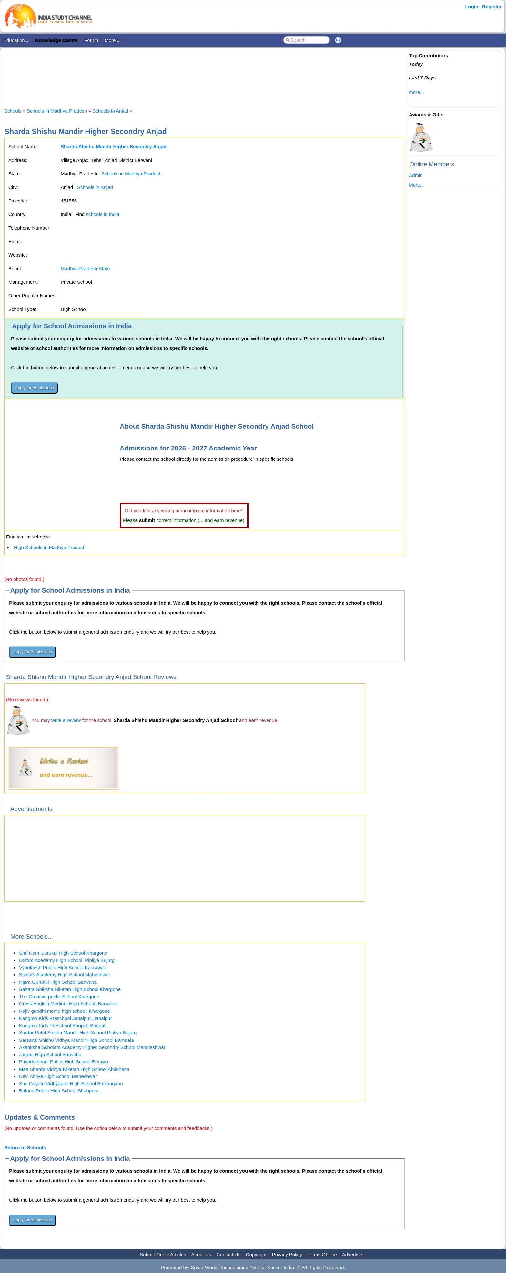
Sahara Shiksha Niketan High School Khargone (70, 989)
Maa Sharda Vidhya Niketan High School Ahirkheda (74, 1069)
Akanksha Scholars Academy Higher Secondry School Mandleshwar (92, 1047)
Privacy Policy (287, 1254)
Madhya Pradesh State (85, 268)
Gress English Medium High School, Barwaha (68, 1003)
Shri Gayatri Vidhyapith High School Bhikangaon (71, 1083)
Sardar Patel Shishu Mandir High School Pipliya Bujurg (78, 1032)
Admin (416, 175)
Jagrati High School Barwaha (50, 1054)
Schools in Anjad (110, 110)
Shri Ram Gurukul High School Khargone (63, 953)
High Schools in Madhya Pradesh (50, 547)
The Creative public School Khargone (59, 996)
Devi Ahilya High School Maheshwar (58, 1076)
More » (112, 40)
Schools (12, 110)
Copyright (256, 1254)
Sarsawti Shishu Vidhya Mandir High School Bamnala (76, 1040)
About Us (201, 1254)
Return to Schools (25, 1147)
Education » (16, 40)
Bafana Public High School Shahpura (59, 1090)
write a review (66, 720)
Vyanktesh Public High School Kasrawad (62, 967)
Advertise (352, 1254)
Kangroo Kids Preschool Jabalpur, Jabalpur (65, 1018)
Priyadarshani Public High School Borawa (63, 1061)
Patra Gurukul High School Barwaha (58, 982)
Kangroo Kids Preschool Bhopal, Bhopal (62, 1025)
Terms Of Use (322, 1254)
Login (471, 6)
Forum (91, 40)
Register (491, 6)
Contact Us (228, 1254)
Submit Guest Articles (163, 1254)
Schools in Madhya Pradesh (57, 110)
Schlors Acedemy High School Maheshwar (64, 974)
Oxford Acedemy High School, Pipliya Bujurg (67, 960)
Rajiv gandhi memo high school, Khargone (64, 1011)
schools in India (102, 214)
